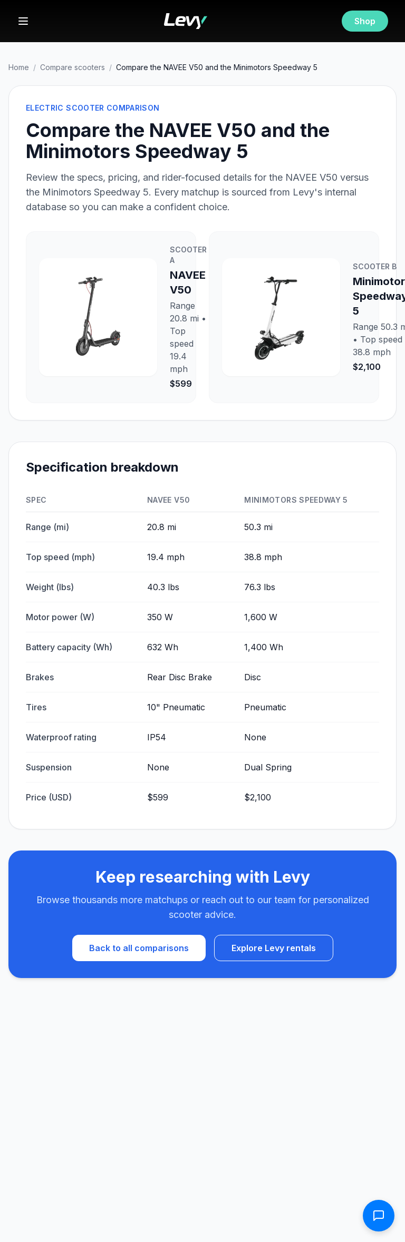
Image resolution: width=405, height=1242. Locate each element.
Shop (364, 21)
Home (18, 67)
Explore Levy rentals (274, 948)
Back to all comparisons (139, 948)
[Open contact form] (378, 1215)
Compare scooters (72, 67)
